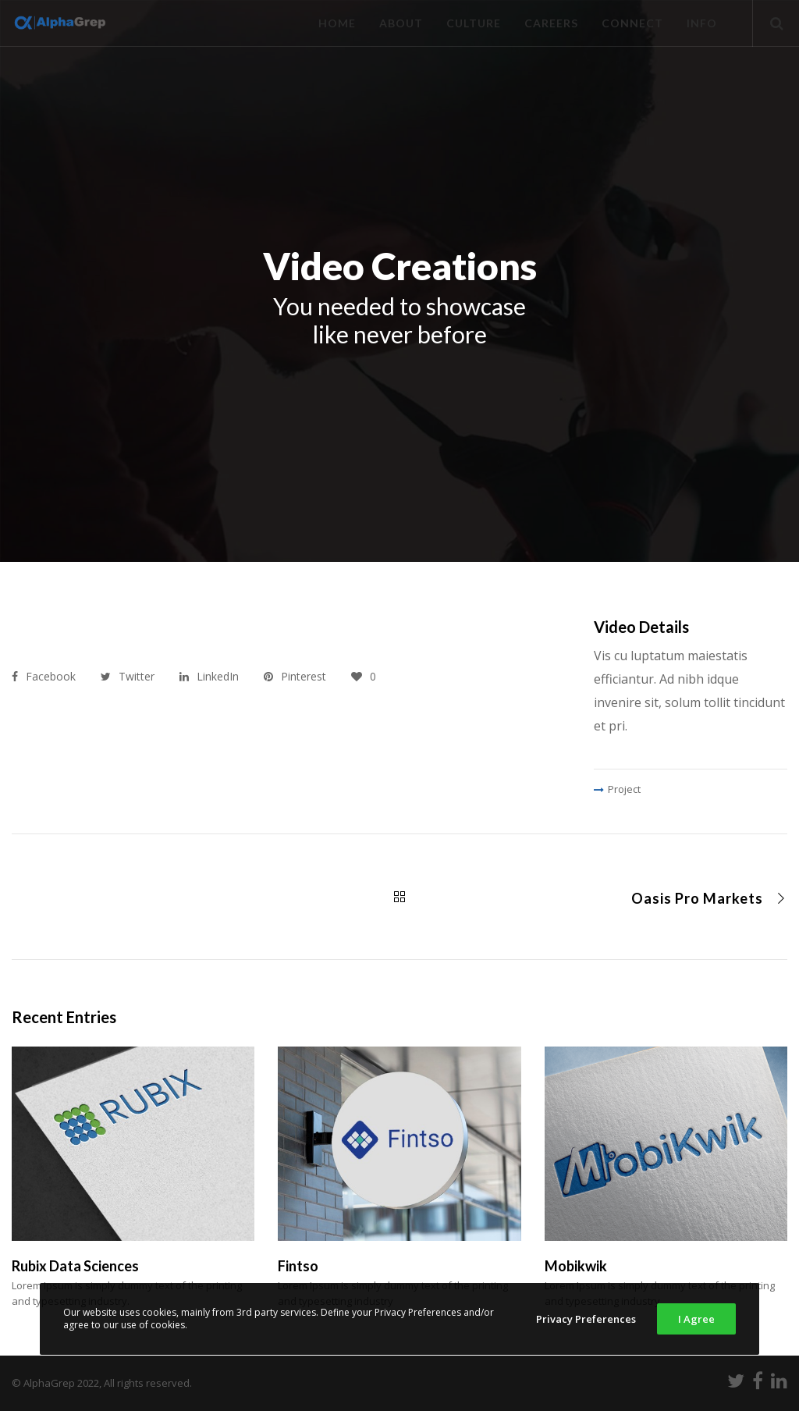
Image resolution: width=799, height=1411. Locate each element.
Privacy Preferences (586, 1319)
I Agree (696, 1319)
